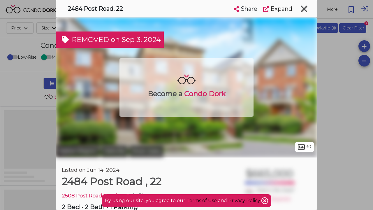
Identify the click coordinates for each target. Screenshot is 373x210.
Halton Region (77, 151)
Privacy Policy (244, 200)
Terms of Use (201, 200)
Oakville (114, 151)
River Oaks (146, 151)
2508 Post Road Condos (92, 195)
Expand (277, 8)
